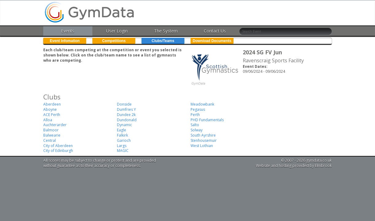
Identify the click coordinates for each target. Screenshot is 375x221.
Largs (121, 145)
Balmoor (51, 130)
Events (67, 31)
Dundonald (127, 119)
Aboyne (50, 109)
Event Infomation (64, 41)
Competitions (114, 41)
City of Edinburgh (58, 150)
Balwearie (51, 135)
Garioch (124, 140)
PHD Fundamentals (207, 119)
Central (49, 140)
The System (166, 31)
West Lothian (202, 145)
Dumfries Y (126, 109)
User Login (117, 31)
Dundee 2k (126, 114)
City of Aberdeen (58, 145)
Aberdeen (52, 104)
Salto (195, 124)
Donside (124, 104)
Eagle (121, 130)
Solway (197, 130)
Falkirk (122, 135)
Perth (195, 114)
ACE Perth (51, 114)
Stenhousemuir (204, 140)
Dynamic (124, 124)
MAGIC (123, 150)
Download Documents (212, 41)
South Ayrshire (203, 135)
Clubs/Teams (163, 41)
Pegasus (198, 109)
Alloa (47, 119)
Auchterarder (55, 124)
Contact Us (215, 31)
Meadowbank (202, 104)
